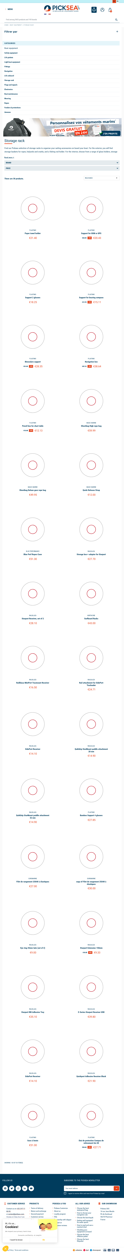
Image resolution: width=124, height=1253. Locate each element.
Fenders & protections (12, 108)
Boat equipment (11, 48)
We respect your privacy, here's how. (18, 1231)
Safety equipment (10, 53)
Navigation (8, 71)
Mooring (7, 98)
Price (8, 168)
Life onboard (9, 76)
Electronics (8, 89)
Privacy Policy (8, 1250)
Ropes (6, 103)
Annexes (7, 112)
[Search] (62, 20)
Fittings (7, 67)
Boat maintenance (11, 94)
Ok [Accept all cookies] (43, 1240)
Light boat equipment (12, 62)
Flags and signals (10, 85)
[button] (5, 1248)
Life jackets (8, 57)
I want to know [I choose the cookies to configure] (16, 1240)
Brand (8, 163)
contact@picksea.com (16, 1214)
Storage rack (9, 80)
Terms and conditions (21, 1250)
